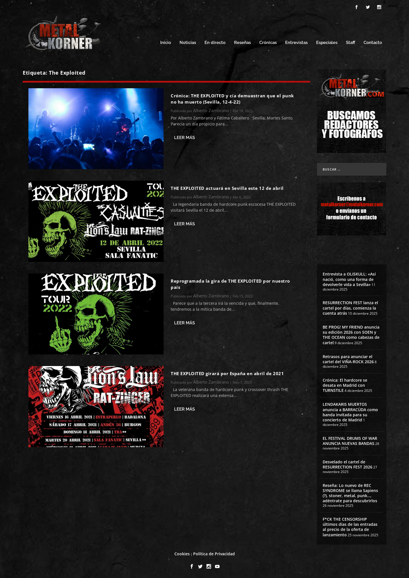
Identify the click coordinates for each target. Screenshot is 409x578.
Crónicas (268, 41)
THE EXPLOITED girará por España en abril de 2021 (227, 372)
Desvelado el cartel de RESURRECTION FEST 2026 (347, 463)
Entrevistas (296, 41)
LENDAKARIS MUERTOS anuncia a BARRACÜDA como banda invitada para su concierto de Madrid (350, 411)
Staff (350, 41)
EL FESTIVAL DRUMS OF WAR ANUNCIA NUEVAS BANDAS (350, 440)
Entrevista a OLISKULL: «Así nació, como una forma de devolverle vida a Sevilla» (349, 278)
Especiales (326, 41)
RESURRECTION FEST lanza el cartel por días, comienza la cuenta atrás (350, 307)
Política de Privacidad (214, 553)
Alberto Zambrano (211, 109)
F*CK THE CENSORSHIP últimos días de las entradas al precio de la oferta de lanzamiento (350, 526)
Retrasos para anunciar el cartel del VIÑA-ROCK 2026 (348, 358)
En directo (215, 41)
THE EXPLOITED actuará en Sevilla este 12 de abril (227, 187)
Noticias (188, 41)
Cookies (182, 553)
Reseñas (242, 41)
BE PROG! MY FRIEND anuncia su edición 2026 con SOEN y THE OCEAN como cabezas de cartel (351, 333)
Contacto (373, 41)
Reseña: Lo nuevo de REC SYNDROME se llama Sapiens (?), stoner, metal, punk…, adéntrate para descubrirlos (350, 492)
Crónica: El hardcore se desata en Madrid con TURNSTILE (345, 384)
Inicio (165, 41)
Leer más (184, 136)
